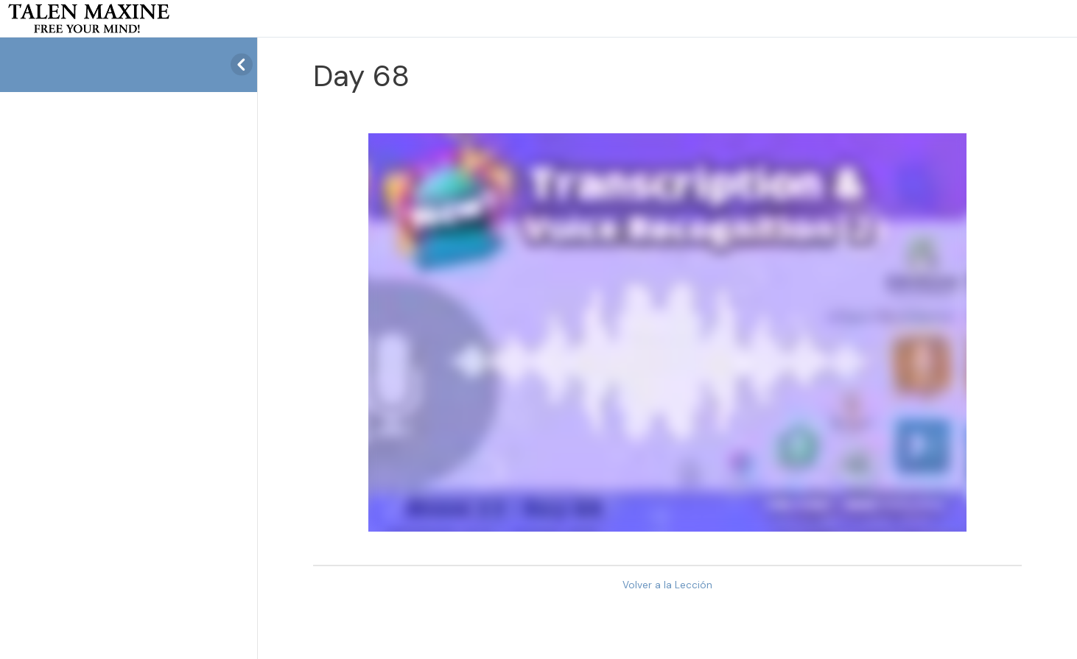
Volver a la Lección (667, 585)
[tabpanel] (667, 332)
